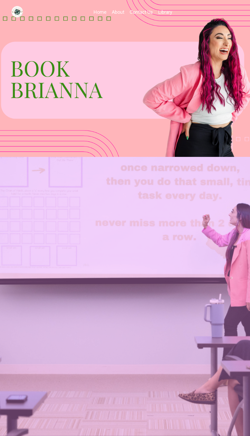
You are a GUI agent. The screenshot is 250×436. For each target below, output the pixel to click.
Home (100, 12)
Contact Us (141, 12)
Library (165, 12)
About (118, 12)
